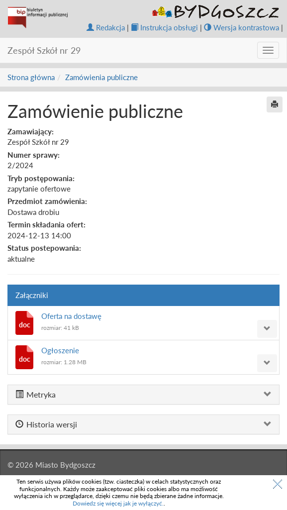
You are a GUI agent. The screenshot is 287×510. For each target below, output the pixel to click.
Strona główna (31, 77)
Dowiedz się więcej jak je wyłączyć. (118, 503)
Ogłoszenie (60, 350)
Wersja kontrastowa (241, 27)
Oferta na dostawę (71, 315)
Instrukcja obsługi (164, 27)
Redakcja (106, 27)
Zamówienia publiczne (101, 77)
